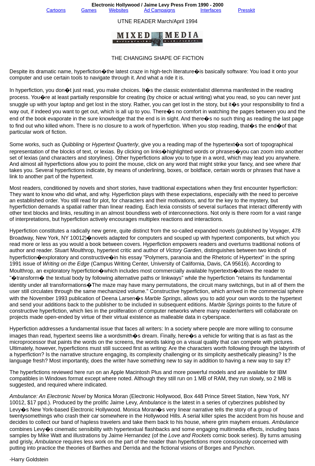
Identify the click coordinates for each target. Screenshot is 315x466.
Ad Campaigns (159, 10)
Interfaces (210, 10)
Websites (118, 10)
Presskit (246, 10)
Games (89, 10)
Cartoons (56, 10)
